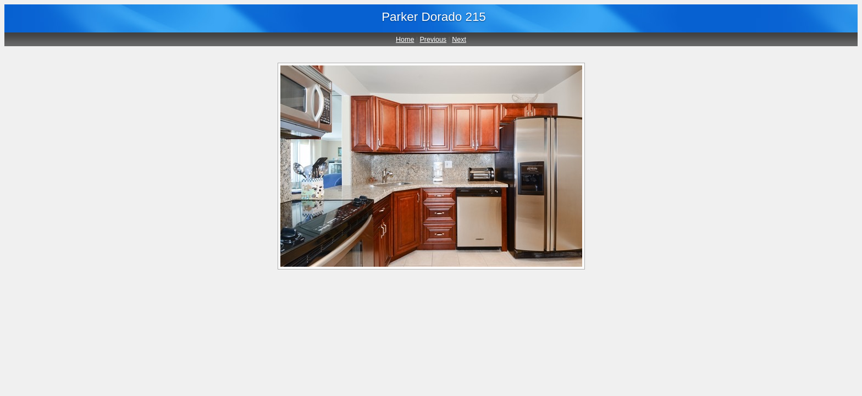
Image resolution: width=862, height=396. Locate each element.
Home (405, 39)
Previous (433, 39)
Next (459, 39)
